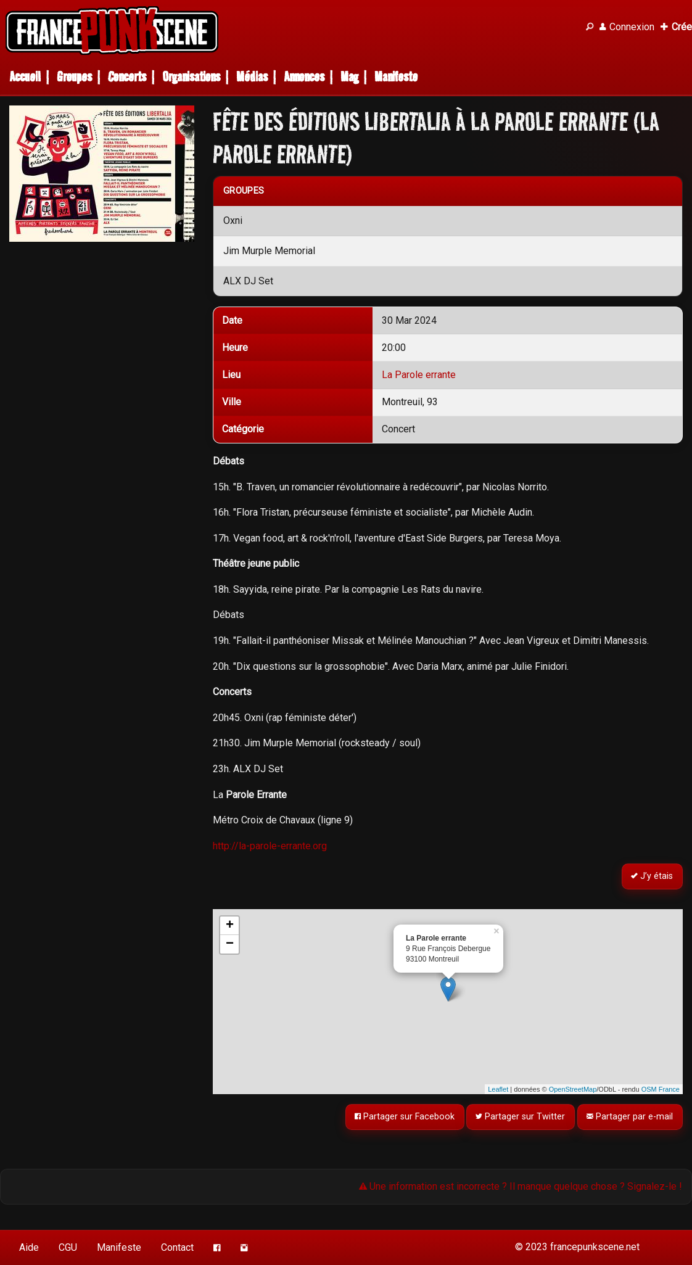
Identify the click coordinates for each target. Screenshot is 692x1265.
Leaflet (498, 1089)
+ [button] (230, 926)
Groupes (74, 76)
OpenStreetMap (573, 1089)
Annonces (304, 76)
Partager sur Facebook (405, 1117)
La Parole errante (419, 375)
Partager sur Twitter (521, 1117)
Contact (177, 1247)
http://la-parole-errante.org (270, 846)
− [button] (230, 944)
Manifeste (396, 76)
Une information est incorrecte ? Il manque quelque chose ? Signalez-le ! (520, 1186)
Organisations (191, 76)
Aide (29, 1247)
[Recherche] (589, 27)
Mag (349, 76)
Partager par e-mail (630, 1117)
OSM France (660, 1089)
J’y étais (652, 876)
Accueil (25, 76)
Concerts (127, 76)
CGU (68, 1247)
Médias (252, 76)
